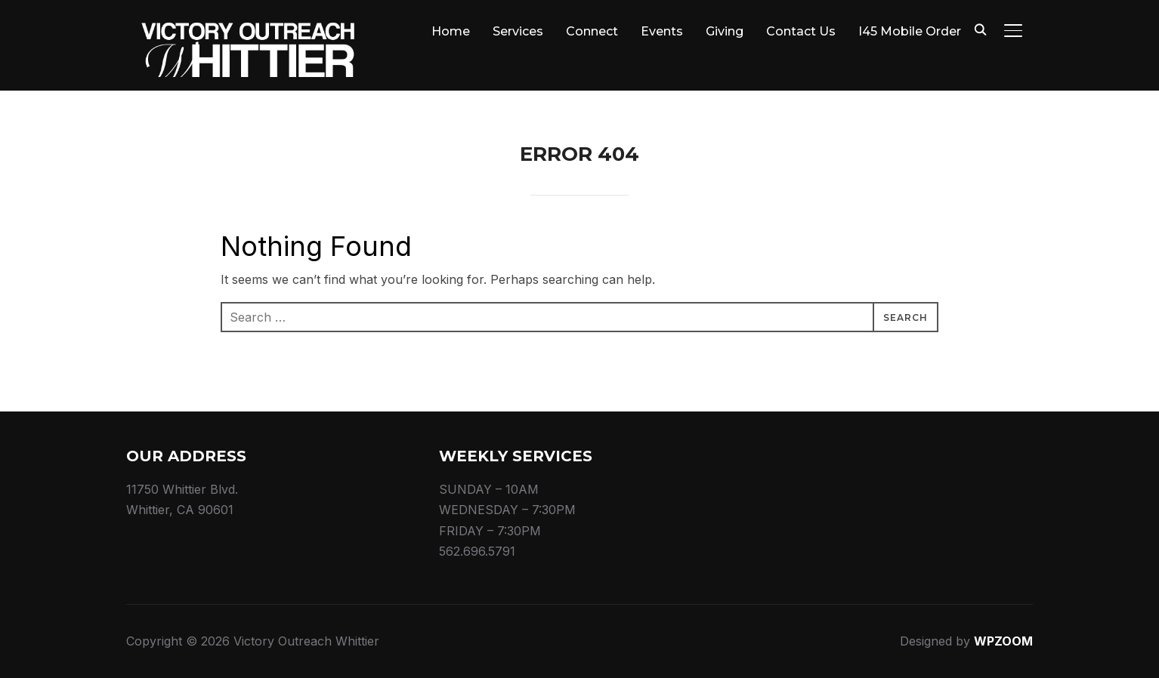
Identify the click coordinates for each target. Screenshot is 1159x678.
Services (518, 31)
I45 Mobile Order (909, 31)
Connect (592, 31)
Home (450, 31)
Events (662, 31)
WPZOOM (1003, 641)
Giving (724, 31)
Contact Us (801, 31)
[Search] (980, 29)
